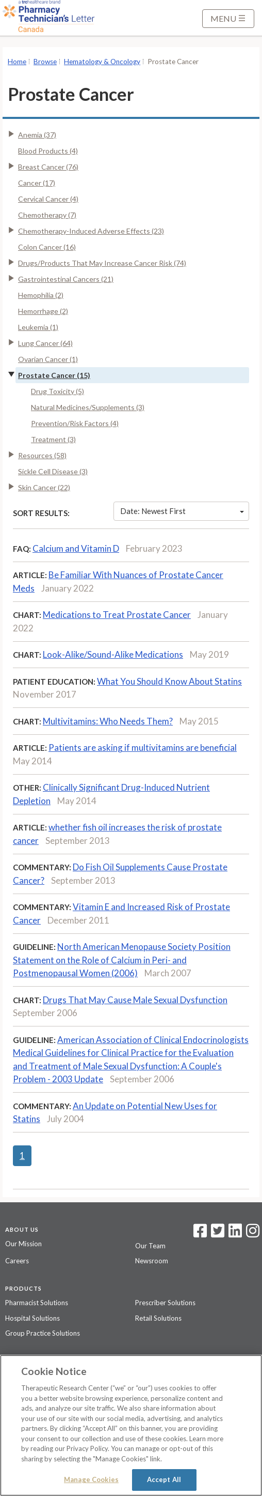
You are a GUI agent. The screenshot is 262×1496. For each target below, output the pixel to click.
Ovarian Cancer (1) (48, 359)
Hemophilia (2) (40, 295)
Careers (17, 1261)
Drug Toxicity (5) (57, 391)
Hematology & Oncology (102, 61)
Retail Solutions (158, 1318)
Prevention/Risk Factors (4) (75, 423)
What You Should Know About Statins (169, 681)
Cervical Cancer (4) (48, 198)
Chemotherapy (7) (47, 214)
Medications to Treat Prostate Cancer (117, 614)
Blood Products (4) (48, 150)
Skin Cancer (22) (44, 487)
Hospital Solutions (32, 1318)
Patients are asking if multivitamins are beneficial (142, 747)
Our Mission (23, 1244)
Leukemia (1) (38, 327)
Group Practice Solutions (42, 1333)
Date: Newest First (182, 511)
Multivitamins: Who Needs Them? (108, 721)
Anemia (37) (37, 134)
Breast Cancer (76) (48, 166)
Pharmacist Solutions (36, 1302)
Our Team (150, 1246)
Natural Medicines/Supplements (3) (87, 407)
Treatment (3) (53, 439)
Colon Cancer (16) (47, 247)
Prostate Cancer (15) (54, 375)
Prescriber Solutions (165, 1302)
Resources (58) (42, 455)
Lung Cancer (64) (45, 343)
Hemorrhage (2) (43, 311)
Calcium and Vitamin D (75, 548)
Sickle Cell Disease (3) (53, 471)
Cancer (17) (36, 182)
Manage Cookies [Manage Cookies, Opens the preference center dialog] (91, 1479)
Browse (45, 61)
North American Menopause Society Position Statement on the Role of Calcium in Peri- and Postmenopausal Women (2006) (122, 959)
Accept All (164, 1479)
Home (17, 61)
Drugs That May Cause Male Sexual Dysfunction (135, 999)
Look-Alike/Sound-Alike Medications (113, 654)
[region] (131, 1425)
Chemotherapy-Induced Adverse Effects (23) (91, 230)
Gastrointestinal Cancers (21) (65, 279)
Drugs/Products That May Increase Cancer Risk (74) (102, 263)
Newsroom (151, 1261)
